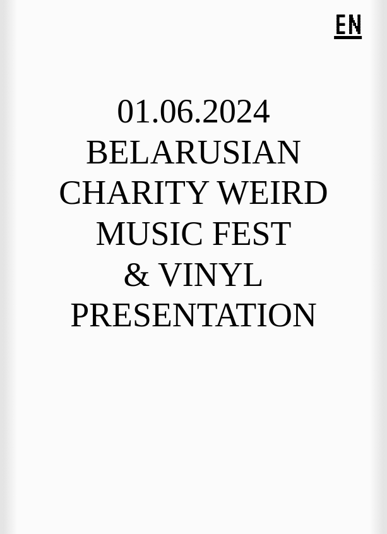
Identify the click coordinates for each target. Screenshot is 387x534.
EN (348, 24)
